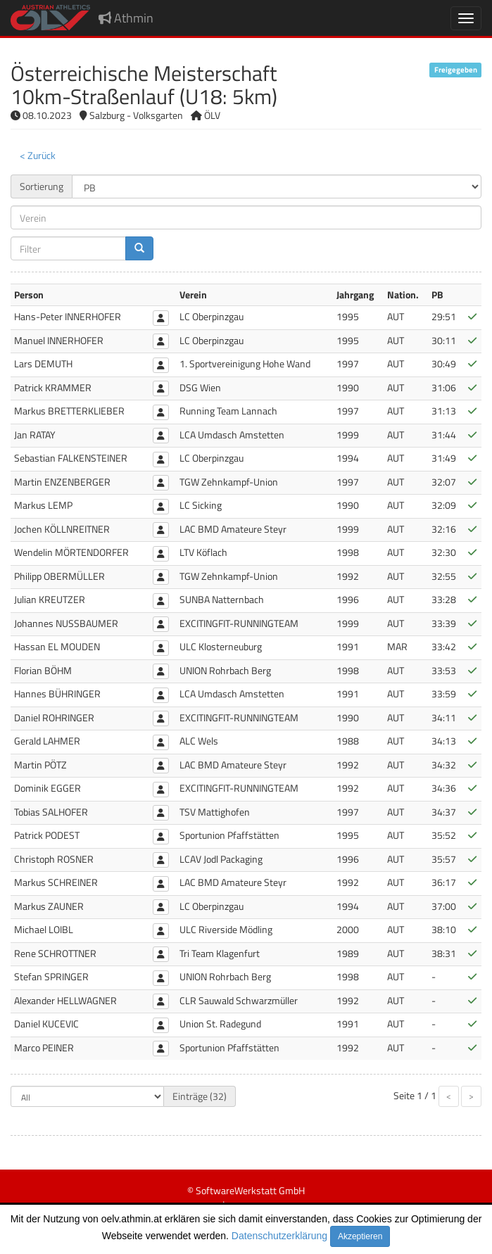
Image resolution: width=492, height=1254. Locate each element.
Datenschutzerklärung (279, 1235)
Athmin (126, 17)
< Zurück (38, 155)
